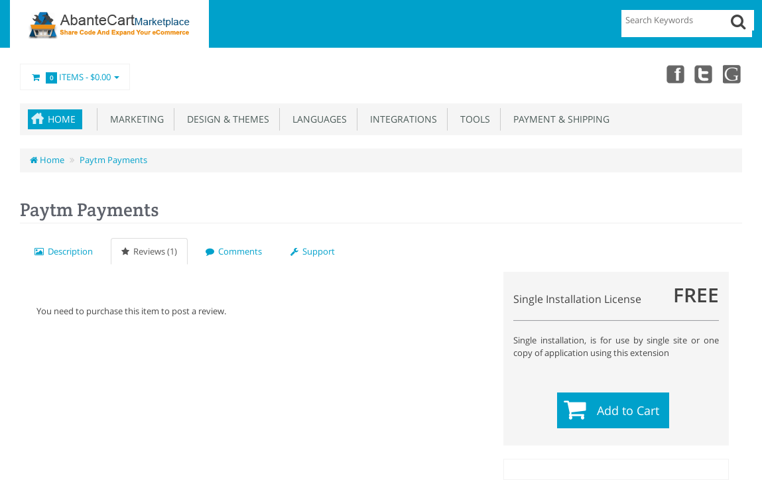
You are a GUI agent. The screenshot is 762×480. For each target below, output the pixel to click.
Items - (75, 77)
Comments (234, 251)
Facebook (674, 74)
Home (62, 119)
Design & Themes (225, 119)
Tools (472, 119)
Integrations (401, 119)
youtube (733, 74)
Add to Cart (628, 410)
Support (312, 251)
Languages (317, 119)
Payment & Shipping (558, 119)
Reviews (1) (149, 251)
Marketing (134, 119)
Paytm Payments (113, 160)
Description (63, 251)
